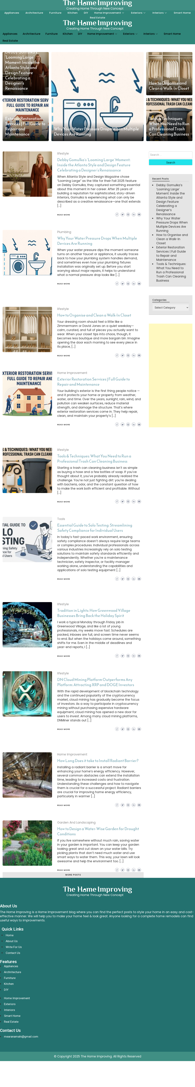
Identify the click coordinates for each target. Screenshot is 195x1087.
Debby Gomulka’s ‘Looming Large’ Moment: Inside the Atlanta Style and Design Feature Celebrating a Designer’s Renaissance (22, 70)
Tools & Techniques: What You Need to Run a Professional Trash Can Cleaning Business (169, 126)
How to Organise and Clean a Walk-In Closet (169, 85)
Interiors (160, 13)
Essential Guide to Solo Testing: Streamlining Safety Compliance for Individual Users (94, 527)
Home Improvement (109, 13)
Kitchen (73, 13)
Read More (63, 214)
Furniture (55, 13)
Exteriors (138, 13)
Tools (61, 519)
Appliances (11, 13)
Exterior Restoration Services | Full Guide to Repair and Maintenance (25, 126)
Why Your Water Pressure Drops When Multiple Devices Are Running (96, 131)
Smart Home (182, 13)
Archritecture (34, 13)
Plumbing (64, 232)
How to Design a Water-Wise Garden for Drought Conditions (98, 831)
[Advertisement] (169, 375)
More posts (73, 875)
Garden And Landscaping (76, 822)
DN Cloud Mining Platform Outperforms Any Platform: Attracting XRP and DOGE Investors (95, 682)
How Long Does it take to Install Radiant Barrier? (97, 761)
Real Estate (97, 17)
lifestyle (63, 153)
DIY (86, 13)
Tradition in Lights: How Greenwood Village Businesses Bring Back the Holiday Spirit (93, 613)
